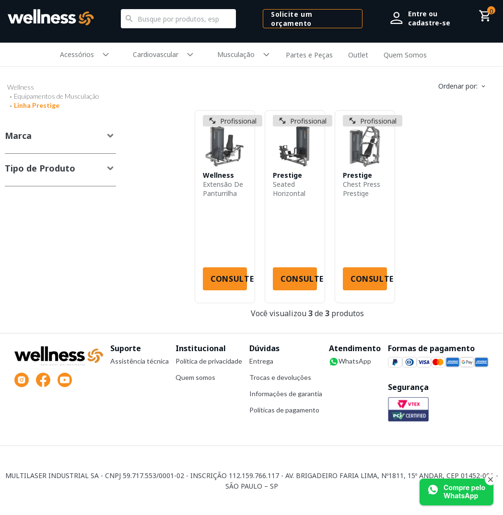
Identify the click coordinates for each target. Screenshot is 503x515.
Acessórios (77, 54)
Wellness (20, 87)
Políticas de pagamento (284, 410)
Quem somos (195, 377)
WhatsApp (350, 361)
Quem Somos (405, 54)
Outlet (358, 54)
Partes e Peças (309, 54)
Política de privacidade (208, 361)
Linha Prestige (36, 105)
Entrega (261, 361)
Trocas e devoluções (280, 377)
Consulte (229, 279)
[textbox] (178, 18)
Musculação (236, 54)
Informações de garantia (285, 393)
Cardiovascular (155, 54)
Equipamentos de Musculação (56, 96)
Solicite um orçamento (291, 19)
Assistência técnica (139, 361)
